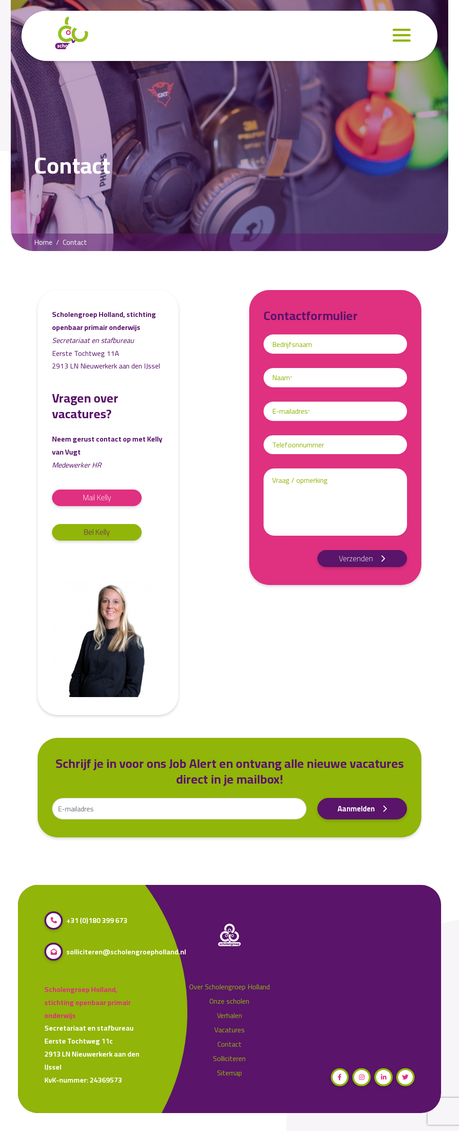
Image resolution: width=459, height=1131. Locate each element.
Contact (229, 1044)
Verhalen (229, 1015)
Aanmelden (362, 809)
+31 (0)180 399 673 (85, 920)
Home (43, 242)
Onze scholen (229, 1001)
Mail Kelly (97, 497)
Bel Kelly (97, 532)
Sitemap (229, 1072)
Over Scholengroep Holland (229, 986)
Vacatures (229, 1029)
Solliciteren (229, 1058)
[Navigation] (402, 36)
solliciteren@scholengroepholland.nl (115, 952)
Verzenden (362, 558)
